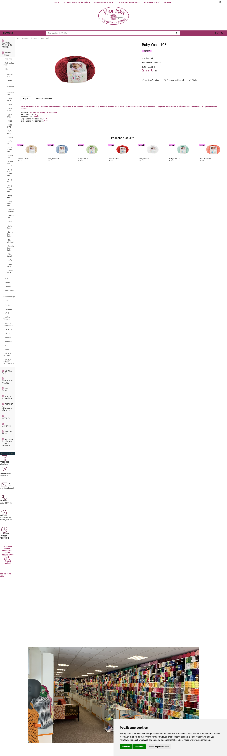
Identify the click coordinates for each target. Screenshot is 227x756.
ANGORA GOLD (10, 75)
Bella (10, 222)
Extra (10, 80)
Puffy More (9, 132)
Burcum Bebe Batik (10, 234)
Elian (6, 301)
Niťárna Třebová (6, 318)
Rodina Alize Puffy (8, 64)
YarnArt (7, 282)
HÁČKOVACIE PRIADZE (7, 382)
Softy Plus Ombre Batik (9, 188)
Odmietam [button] (139, 747)
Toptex (7, 305)
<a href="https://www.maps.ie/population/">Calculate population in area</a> (7, 600)
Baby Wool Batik (9, 204)
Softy (10, 260)
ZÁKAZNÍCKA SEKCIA (104, 2)
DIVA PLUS (9, 110)
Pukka (7, 333)
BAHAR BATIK (10, 271)
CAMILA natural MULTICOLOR (8, 362)
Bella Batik (9, 227)
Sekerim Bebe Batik (10, 248)
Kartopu (8, 287)
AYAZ (7, 278)
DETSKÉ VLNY (7, 372)
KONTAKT (168, 2)
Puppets (8, 337)
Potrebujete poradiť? (43, 99)
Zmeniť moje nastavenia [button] (158, 747)
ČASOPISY (6, 418)
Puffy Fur (9, 180)
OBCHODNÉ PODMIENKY (129, 2)
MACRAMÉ (6, 426)
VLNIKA (8, 346)
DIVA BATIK (9, 100)
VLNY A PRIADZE (6, 54)
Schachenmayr (9, 297)
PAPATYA (8, 329)
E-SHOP (56, 2)
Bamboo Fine (10, 217)
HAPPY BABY (10, 265)
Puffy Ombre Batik (9, 149)
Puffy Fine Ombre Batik (9, 172)
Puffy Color (9, 142)
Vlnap (7, 350)
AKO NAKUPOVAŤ (152, 2)
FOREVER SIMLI (10, 94)
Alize (6, 69)
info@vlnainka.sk (7, 488)
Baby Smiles (9, 291)
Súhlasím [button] (126, 747)
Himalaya (8, 309)
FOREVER (10, 87)
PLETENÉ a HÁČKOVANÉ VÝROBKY (7, 407)
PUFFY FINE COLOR (10, 163)
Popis (25, 99)
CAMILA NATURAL (7, 355)
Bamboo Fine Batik (10, 211)
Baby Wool (9, 197)
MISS (10, 121)
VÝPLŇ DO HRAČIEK (7, 397)
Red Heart (8, 342)
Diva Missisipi (10, 241)
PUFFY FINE (10, 156)
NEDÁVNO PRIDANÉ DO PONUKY (7, 45)
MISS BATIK (9, 126)
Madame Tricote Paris (8, 324)
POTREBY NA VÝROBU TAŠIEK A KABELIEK (7, 442)
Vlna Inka (8, 59)
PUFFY (10, 137)
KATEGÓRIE (8, 33)
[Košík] (204, 33)
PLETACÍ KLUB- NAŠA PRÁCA (77, 2)
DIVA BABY (9, 116)
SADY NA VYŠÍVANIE (7, 433)
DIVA (10, 105)
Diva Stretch (9, 255)
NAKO (7, 313)
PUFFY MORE (6, 389)
